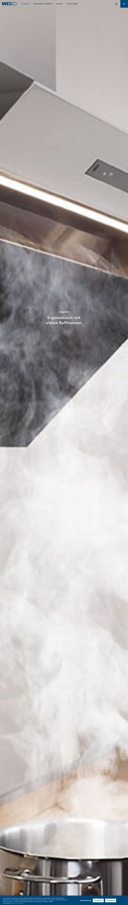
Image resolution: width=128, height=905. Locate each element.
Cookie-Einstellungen (85, 900)
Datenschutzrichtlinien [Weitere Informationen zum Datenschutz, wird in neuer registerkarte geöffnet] (17, 903)
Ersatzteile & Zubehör (42, 4)
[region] (64, 900)
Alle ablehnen (98, 900)
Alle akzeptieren (110, 900)
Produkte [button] (25, 4)
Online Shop (72, 4)
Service (59, 4)
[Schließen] (125, 900)
